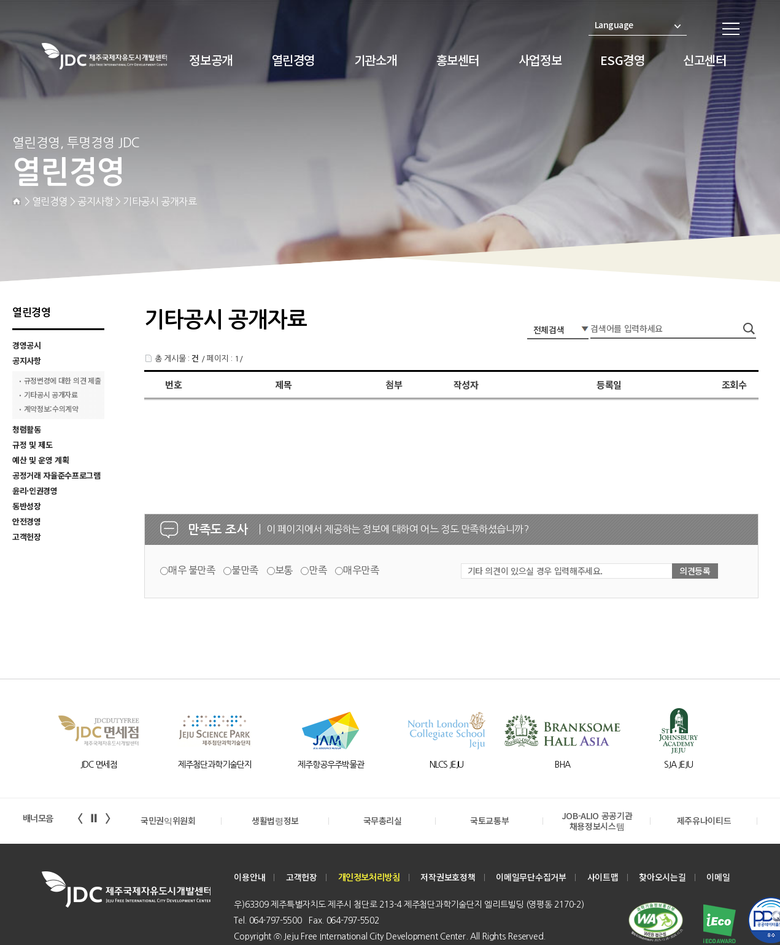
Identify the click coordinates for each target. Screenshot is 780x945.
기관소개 (375, 60)
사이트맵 (603, 877)
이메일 (718, 877)
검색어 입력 (527, 319)
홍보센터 (457, 60)
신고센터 (704, 60)
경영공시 (26, 345)
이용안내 (249, 877)
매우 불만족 (191, 570)
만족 (317, 570)
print (750, 256)
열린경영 (293, 60)
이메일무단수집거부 (531, 877)
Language (638, 25)
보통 (284, 570)
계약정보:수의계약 (52, 409)
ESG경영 (622, 60)
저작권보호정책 (447, 877)
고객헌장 (26, 536)
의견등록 (695, 571)
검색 (751, 329)
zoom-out (724, 256)
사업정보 (540, 60)
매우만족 (361, 570)
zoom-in (698, 256)
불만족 (244, 570)
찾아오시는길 (662, 877)
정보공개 (210, 60)
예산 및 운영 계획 (40, 460)
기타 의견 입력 (15, 312)
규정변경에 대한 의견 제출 (63, 380)
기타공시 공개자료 (51, 394)
